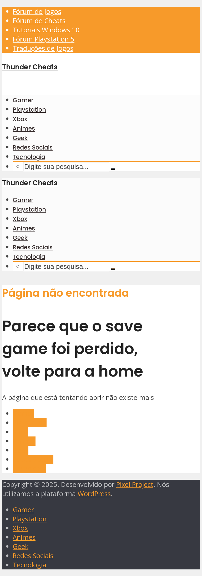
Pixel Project (134, 484)
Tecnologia (29, 157)
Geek (20, 138)
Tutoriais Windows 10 (46, 29)
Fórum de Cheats (39, 20)
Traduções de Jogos (43, 48)
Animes (24, 128)
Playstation (29, 109)
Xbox (20, 119)
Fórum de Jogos (37, 11)
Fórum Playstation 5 (43, 39)
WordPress (94, 493)
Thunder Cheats (30, 67)
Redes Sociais (33, 147)
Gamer (23, 100)
